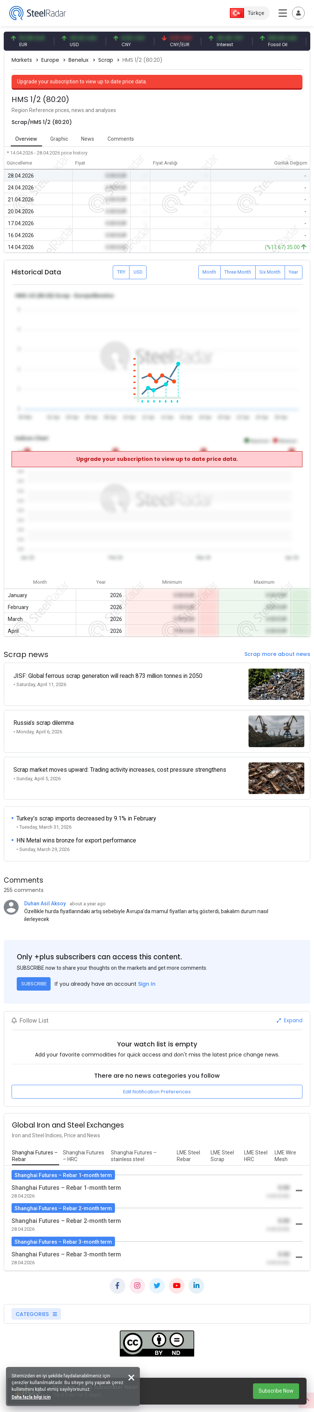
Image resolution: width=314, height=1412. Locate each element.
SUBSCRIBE (34, 973)
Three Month (237, 272)
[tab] (35, 1146)
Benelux (78, 60)
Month (209, 272)
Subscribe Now (276, 1391)
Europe (50, 60)
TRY (121, 272)
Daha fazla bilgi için (32, 1395)
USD (138, 272)
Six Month (270, 272)
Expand (289, 1010)
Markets (22, 60)
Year (293, 272)
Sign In (147, 973)
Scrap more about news (277, 654)
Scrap (105, 60)
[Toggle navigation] (298, 13)
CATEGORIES (36, 1303)
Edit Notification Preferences (157, 1081)
